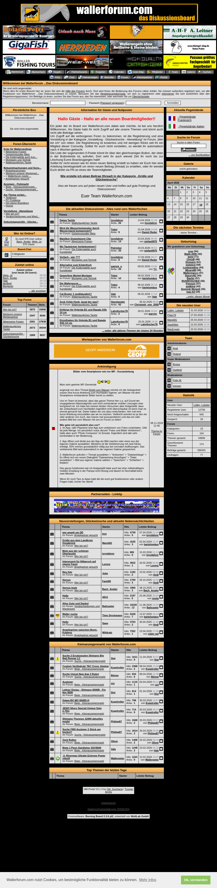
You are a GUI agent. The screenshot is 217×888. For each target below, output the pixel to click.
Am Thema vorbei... (15, 195)
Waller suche (69, 614)
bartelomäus (149, 278)
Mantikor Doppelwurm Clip (75, 238)
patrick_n (116, 266)
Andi (155, 574)
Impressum (108, 803)
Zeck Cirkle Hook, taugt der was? (79, 301)
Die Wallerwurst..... (70, 283)
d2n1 (105, 597)
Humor (9, 205)
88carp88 (190, 270)
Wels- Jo (37, 241)
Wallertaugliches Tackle (18, 162)
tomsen (177, 386)
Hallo (65, 595)
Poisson (190, 283)
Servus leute (69, 587)
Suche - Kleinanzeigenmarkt (89, 661)
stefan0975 (150, 241)
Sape (105, 623)
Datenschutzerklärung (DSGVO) (108, 809)
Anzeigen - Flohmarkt (16, 184)
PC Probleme (13, 200)
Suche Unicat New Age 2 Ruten (80, 674)
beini (191, 256)
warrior (153, 313)
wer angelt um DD (72, 532)
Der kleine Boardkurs (17, 203)
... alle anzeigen (37, 290)
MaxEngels (173, 329)
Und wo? (6, 243)
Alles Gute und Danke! (75, 603)
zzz (113, 683)
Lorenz (106, 564)
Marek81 (107, 543)
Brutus (176, 364)
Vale (5, 280)
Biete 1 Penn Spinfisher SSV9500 (81, 747)
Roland (177, 354)
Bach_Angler (23, 241)
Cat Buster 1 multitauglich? (76, 294)
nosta (155, 598)
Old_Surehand (115, 789)
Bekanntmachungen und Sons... (22, 168)
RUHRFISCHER (191, 281)
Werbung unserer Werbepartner (12, 315)
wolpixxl (190, 264)
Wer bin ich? (12, 213)
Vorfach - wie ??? (70, 257)
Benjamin (8, 286)
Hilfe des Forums (75, 91)
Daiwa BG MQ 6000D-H (75, 700)
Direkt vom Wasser (99, 390)
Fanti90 (106, 581)
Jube (105, 573)
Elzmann (190, 262)
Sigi (113, 658)
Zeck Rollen (69, 740)
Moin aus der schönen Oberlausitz (75, 552)
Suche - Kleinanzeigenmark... (22, 189)
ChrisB (191, 259)
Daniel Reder (149, 232)
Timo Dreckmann (112, 615)
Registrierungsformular (112, 93)
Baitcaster (108, 606)
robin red (153, 633)
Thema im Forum (156, 432)
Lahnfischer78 (119, 311)
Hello (65, 622)
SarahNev (172, 324)
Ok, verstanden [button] (196, 880)
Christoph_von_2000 (146, 304)
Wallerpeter (117, 758)
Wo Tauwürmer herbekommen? (78, 246)
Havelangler (118, 301)
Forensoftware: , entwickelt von (108, 816)
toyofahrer (117, 220)
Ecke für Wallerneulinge (18, 149)
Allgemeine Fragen (16, 151)
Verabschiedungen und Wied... (22, 216)
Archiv (108, 791)
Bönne (115, 675)
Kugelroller (117, 667)
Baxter (190, 278)
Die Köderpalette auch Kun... (21, 157)
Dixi (113, 692)
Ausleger (67, 682)
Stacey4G (190, 275)
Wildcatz (107, 632)
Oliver (114, 741)
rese (190, 251)
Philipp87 (116, 721)
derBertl (7, 283)
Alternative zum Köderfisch (76, 265)
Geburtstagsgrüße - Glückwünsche (13, 335)
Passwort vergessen (112, 103)
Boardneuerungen (15, 170)
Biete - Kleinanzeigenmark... (21, 186)
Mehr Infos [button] (147, 880)
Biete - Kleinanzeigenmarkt (89, 669)
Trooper (129, 789)
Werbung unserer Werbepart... (22, 173)
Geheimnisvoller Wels (17, 154)
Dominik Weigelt (190, 289)
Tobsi (114, 229)
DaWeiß (177, 370)
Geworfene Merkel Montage (76, 275)
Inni (104, 533)
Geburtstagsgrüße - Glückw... (21, 221)
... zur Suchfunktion (199, 155)
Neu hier (67, 572)
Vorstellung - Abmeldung (18, 211)
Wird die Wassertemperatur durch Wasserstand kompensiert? (79, 229)
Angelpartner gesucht (17, 178)
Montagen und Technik (18, 159)
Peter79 (171, 315)
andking (190, 286)
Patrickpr (116, 248)
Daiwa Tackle (67, 220)
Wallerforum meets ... (19, 176)
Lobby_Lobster (175, 310)
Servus (66, 580)
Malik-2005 (190, 254)
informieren (168, 93)
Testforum (11, 197)
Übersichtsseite (140, 96)
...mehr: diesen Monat (198, 296)
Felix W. (177, 380)
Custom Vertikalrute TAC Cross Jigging (85, 666)
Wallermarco (190, 273)
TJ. (155, 269)
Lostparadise (190, 267)
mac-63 (190, 291)
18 (200, 204)
